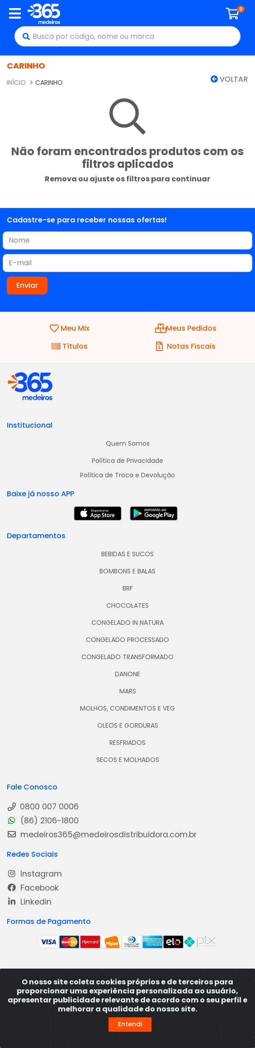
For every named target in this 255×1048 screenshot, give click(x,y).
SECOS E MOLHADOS (127, 759)
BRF (128, 588)
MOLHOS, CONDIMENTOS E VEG (127, 708)
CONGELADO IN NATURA (127, 622)
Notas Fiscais (186, 346)
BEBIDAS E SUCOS (127, 554)
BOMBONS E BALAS (127, 571)
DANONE (127, 674)
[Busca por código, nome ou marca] (136, 36)
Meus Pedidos (186, 328)
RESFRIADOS (127, 742)
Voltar (229, 79)
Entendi (130, 1024)
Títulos (70, 346)
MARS (127, 691)
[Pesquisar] (24, 36)
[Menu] (15, 13)
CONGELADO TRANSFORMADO (127, 656)
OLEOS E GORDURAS (127, 725)
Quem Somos (128, 443)
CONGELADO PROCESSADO (127, 639)
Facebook (33, 888)
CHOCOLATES (127, 605)
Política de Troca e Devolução (127, 475)
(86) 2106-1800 (43, 821)
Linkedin (29, 902)
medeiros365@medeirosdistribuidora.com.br (102, 835)
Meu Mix (70, 328)
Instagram (34, 874)
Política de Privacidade (127, 460)
